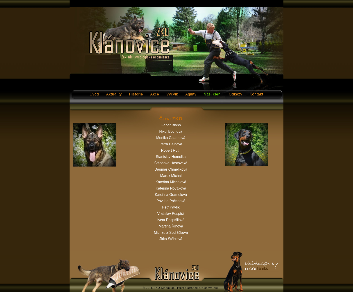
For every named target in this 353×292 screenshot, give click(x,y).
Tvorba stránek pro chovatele (197, 288)
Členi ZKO (170, 118)
